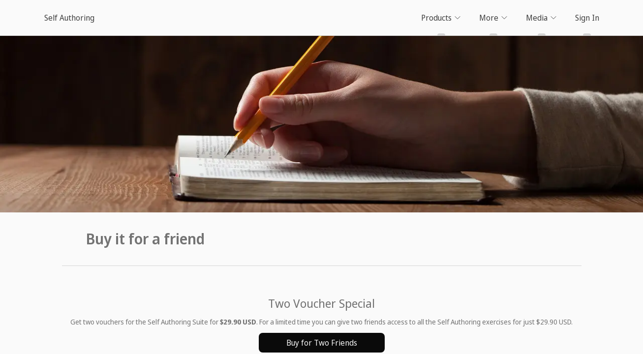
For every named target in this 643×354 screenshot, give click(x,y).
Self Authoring (69, 17)
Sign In (587, 17)
